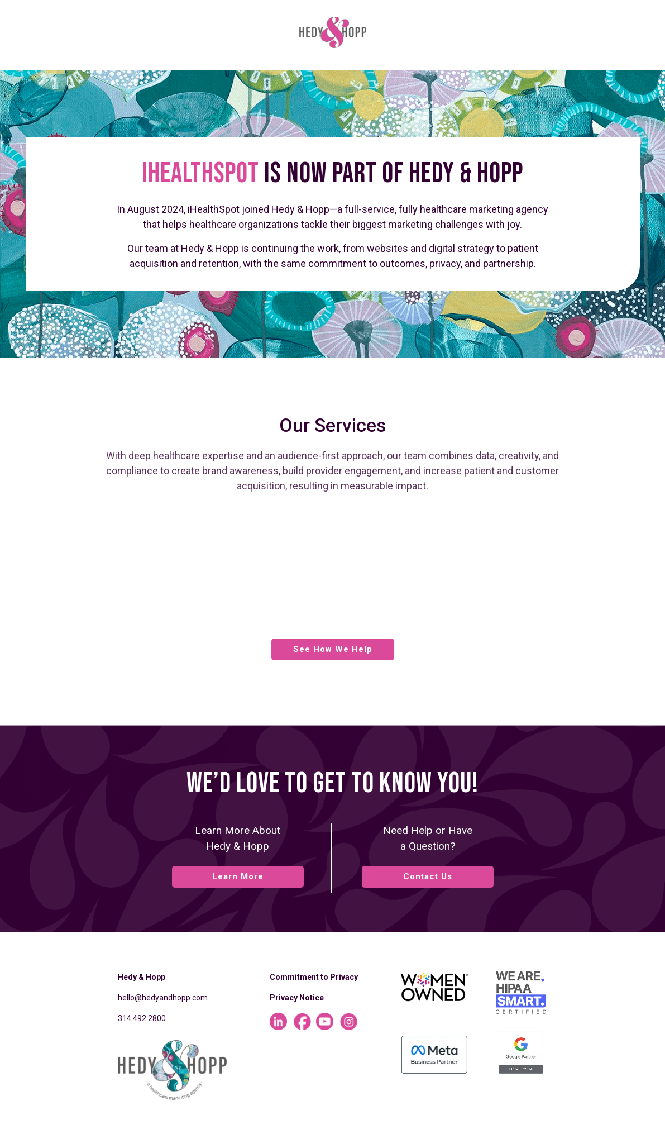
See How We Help (332, 649)
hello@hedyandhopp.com (163, 997)
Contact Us (427, 876)
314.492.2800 (142, 1018)
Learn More (238, 876)
